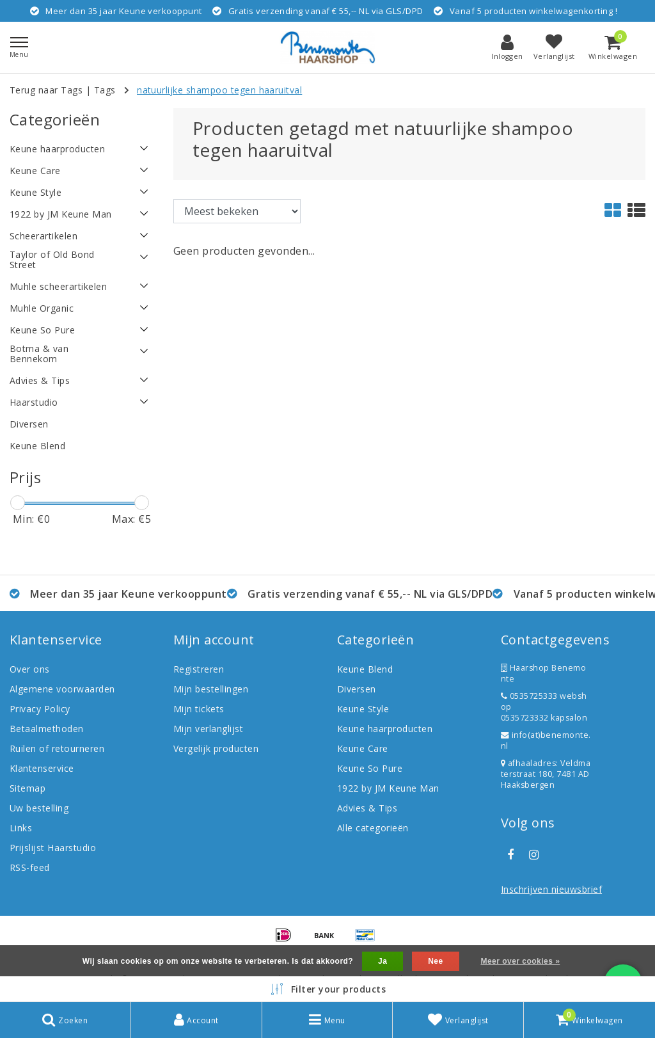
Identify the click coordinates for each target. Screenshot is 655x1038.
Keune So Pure (369, 768)
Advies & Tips (367, 808)
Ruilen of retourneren (57, 748)
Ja (382, 961)
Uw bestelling (39, 808)
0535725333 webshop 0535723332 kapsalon (544, 707)
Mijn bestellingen (210, 689)
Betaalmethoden (47, 729)
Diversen (356, 689)
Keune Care (362, 748)
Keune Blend (365, 669)
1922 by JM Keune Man (388, 788)
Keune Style (363, 709)
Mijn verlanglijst (208, 729)
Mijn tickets (199, 709)
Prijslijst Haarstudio (53, 848)
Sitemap (27, 788)
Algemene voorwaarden (62, 689)
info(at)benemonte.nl (546, 740)
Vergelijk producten (215, 748)
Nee (435, 961)
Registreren (198, 669)
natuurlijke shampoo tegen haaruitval (219, 90)
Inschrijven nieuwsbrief (551, 889)
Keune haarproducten (384, 729)
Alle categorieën (373, 828)
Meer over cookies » (520, 961)
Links (21, 828)
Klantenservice (42, 768)
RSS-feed (30, 867)
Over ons (30, 669)
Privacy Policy (40, 709)
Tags (105, 90)
